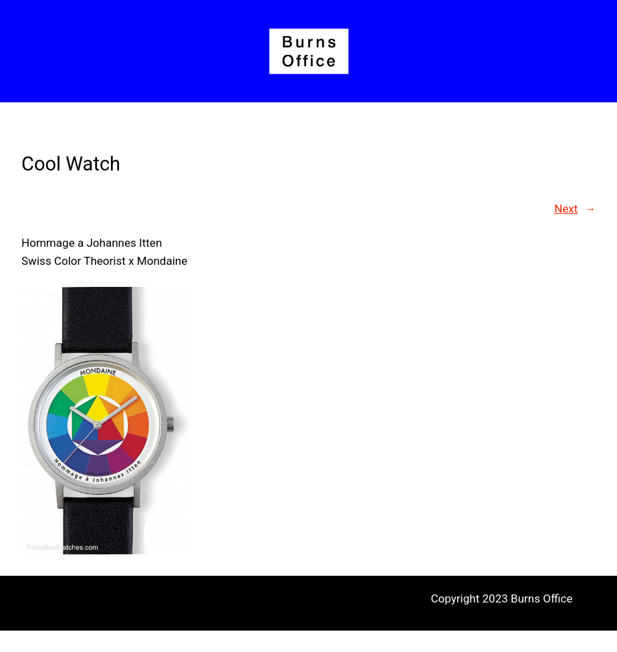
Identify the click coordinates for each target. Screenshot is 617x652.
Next (566, 208)
